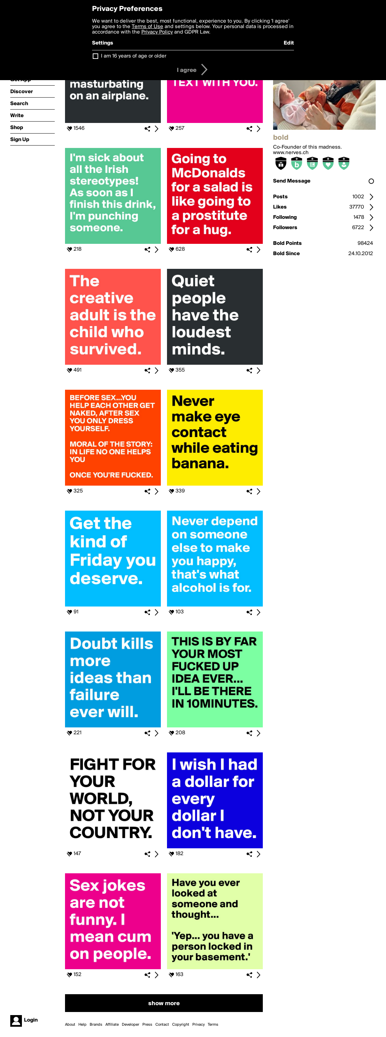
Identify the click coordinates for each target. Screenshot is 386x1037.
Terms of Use (147, 26)
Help (82, 1025)
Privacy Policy (157, 32)
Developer (130, 1025)
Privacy (198, 1025)
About (70, 1025)
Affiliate (112, 1025)
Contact (162, 1025)
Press (147, 1025)
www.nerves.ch (291, 152)
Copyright (180, 1025)
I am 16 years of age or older (133, 56)
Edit (289, 43)
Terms (213, 1025)
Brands (96, 1025)
